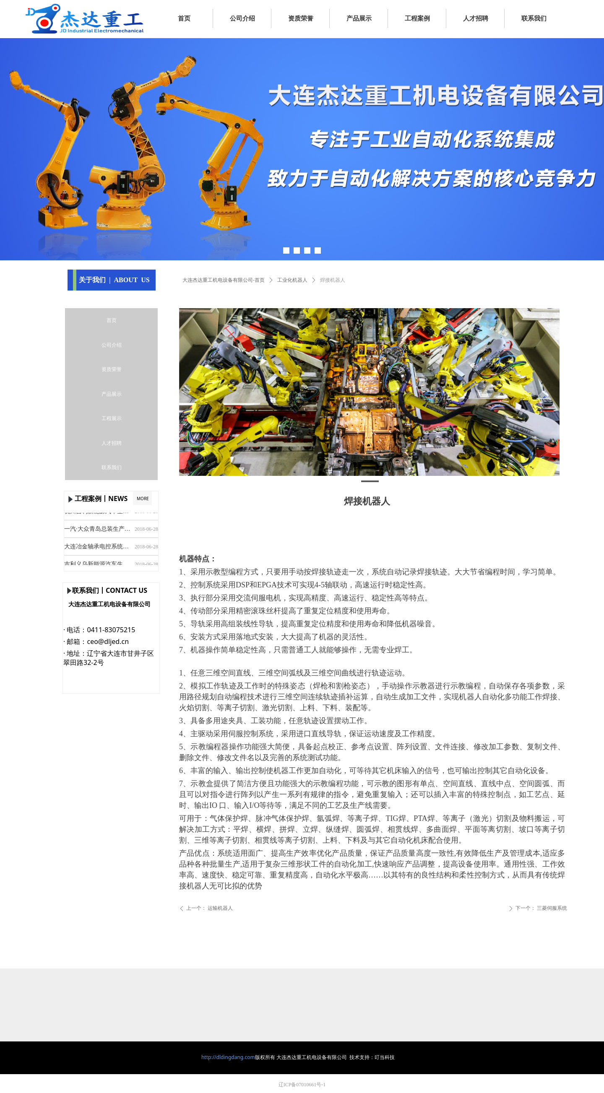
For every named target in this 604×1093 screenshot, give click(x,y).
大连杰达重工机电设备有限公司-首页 (223, 280)
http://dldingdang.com (228, 1057)
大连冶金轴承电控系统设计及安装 (97, 548)
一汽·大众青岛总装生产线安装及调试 (97, 530)
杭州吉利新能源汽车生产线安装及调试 (97, 513)
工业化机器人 (292, 280)
